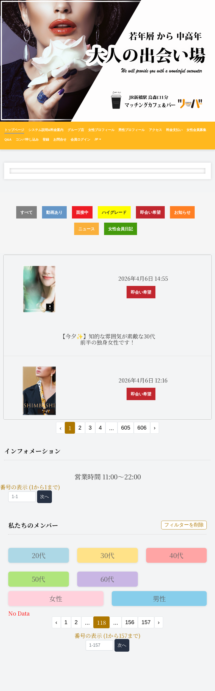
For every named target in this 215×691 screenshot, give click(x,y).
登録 (46, 139)
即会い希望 (150, 212)
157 (145, 622)
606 (141, 428)
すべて (26, 212)
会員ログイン (80, 139)
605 (125, 428)
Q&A (8, 139)
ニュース (86, 228)
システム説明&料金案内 (45, 130)
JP (97, 139)
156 (129, 622)
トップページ (14, 130)
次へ (44, 496)
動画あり (54, 212)
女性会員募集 (196, 130)
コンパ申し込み (27, 139)
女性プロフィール (101, 130)
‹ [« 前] (56, 622)
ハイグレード (114, 212)
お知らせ (182, 212)
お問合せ (59, 139)
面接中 (82, 212)
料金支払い (174, 130)
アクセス (155, 130)
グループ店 (76, 130)
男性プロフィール (131, 130)
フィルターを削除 (184, 525)
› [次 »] (155, 428)
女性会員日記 (120, 228)
